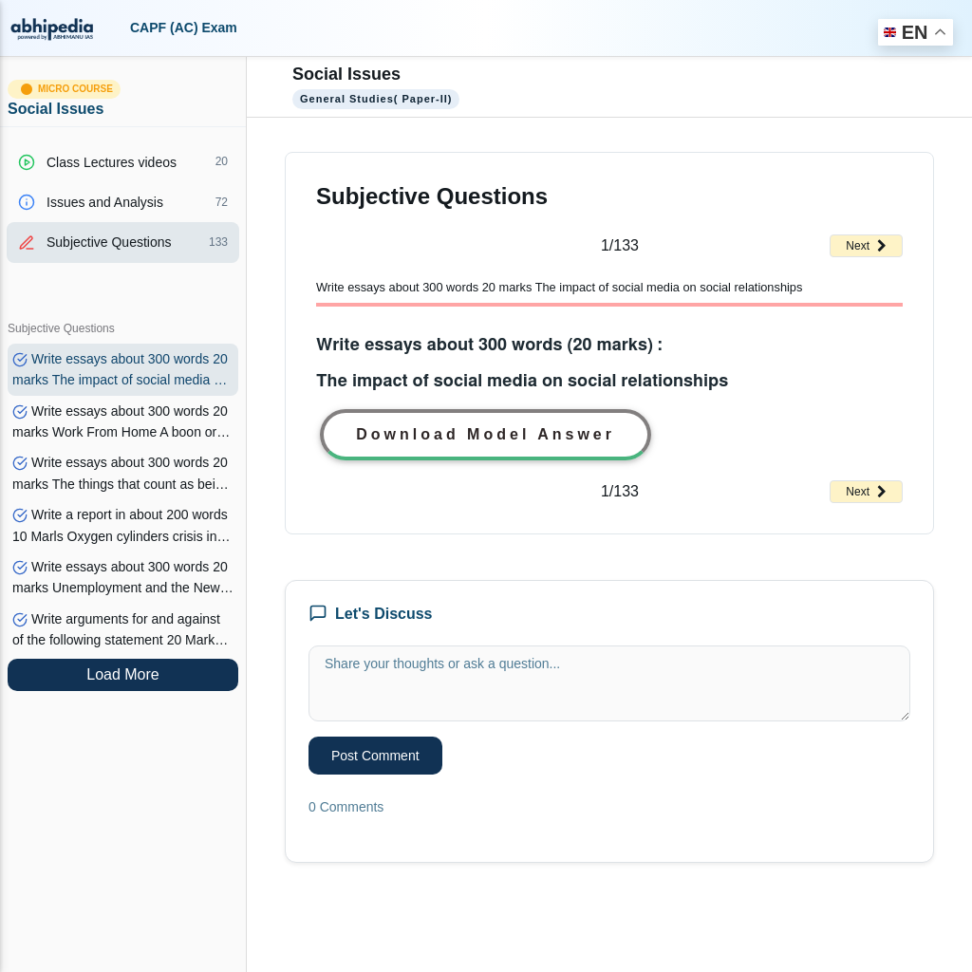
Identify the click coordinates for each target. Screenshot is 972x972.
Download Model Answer (485, 434)
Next (866, 245)
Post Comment (375, 755)
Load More (122, 674)
